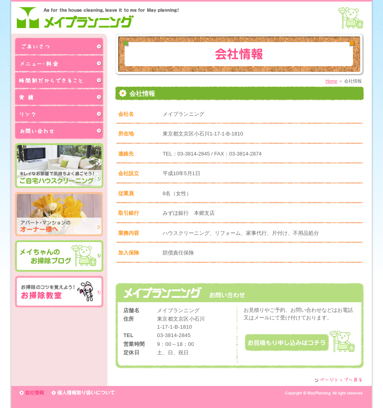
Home (331, 81)
